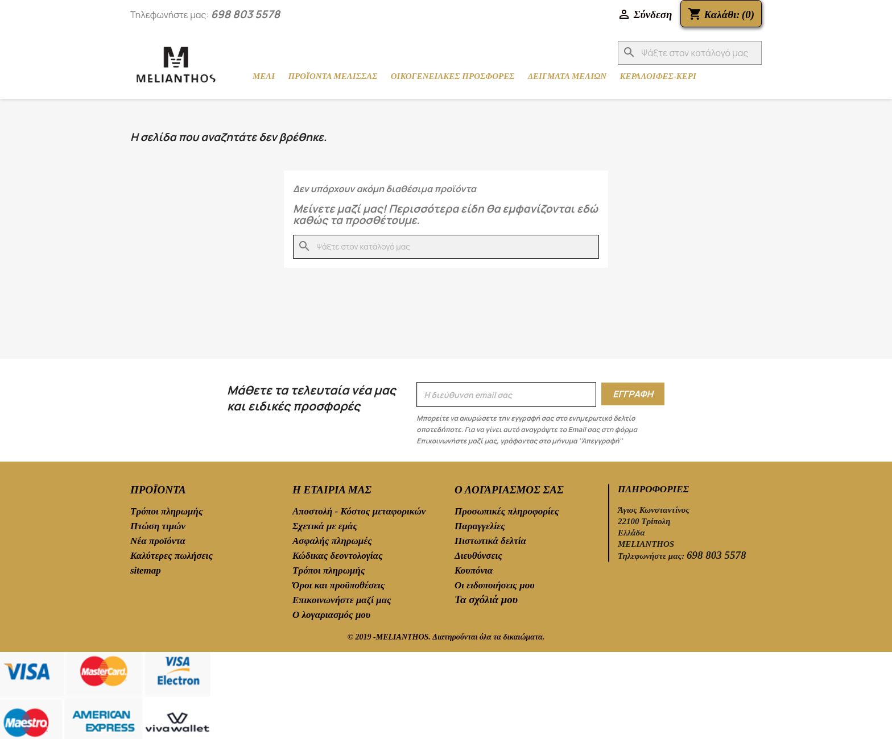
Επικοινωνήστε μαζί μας (341, 600)
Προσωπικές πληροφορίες (507, 511)
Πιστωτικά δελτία (490, 540)
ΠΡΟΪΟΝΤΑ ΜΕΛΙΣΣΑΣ (332, 76)
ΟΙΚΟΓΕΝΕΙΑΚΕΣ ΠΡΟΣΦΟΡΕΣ (453, 76)
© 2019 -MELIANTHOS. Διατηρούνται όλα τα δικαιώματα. (446, 637)
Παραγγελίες (480, 526)
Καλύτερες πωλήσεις (171, 555)
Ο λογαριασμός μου (331, 614)
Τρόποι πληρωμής (166, 511)
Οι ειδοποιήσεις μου (494, 585)
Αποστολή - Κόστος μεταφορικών (359, 511)
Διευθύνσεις (478, 555)
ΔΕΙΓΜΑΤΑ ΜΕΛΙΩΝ (567, 76)
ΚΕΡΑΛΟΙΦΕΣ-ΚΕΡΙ (658, 76)
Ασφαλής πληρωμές (332, 540)
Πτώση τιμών (157, 526)
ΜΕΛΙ (264, 76)
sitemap (145, 570)
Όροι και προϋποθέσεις (338, 585)
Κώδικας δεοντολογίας (337, 555)
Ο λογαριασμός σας (509, 490)
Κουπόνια (474, 570)
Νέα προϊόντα (157, 540)
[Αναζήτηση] (690, 53)
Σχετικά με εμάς (324, 526)
